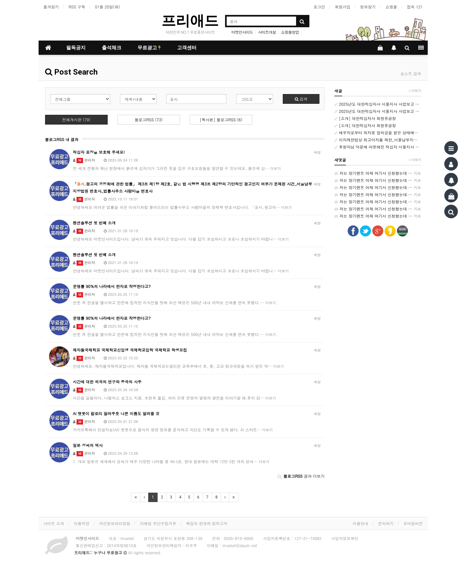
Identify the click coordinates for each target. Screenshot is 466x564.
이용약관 (82, 523)
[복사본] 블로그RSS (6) (221, 119)
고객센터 (187, 48)
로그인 (319, 6)
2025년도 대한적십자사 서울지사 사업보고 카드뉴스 (377, 104)
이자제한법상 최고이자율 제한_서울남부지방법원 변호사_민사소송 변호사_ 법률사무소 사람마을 (377, 139)
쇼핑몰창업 (290, 32)
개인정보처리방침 (114, 523)
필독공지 (76, 48)
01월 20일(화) (107, 6)
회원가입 (343, 6)
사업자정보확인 (344, 538)
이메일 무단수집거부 (158, 523)
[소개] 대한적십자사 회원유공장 (365, 118)
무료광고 (149, 48)
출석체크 (111, 48)
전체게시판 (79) (76, 119)
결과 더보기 (301, 476)
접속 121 (415, 6)
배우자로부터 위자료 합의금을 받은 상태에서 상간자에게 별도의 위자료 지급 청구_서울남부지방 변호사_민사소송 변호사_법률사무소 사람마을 (377, 132)
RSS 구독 (77, 6)
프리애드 (190, 21)
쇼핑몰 (391, 6)
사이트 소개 (53, 523)
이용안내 (360, 523)
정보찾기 (368, 6)
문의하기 (386, 523)
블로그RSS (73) (148, 119)
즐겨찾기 (51, 6)
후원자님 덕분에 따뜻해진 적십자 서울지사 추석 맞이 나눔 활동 (377, 147)
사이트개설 (267, 32)
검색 (301, 99)
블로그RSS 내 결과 (61, 139)
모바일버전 (413, 523)
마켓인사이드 (242, 32)
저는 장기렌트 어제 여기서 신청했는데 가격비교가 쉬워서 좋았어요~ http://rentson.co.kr (377, 173)
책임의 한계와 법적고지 (207, 523)
